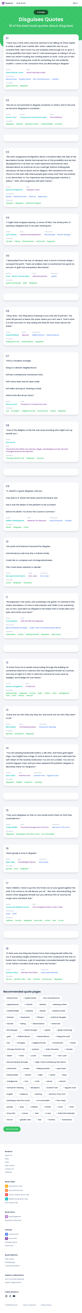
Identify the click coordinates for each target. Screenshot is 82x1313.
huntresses (47, 979)
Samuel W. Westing (47, 727)
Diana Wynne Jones (14, 72)
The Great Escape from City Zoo (35, 827)
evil (7, 411)
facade (9, 241)
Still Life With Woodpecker (32, 621)
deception (19, 734)
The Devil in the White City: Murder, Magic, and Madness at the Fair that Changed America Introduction (37, 450)
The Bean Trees (33, 190)
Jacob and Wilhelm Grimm (17, 907)
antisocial (40, 241)
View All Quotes (12, 1129)
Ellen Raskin (11, 727)
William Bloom (38, 335)
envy (16, 869)
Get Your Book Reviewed (14, 1279)
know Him (38, 920)
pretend (58, 124)
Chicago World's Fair (15, 458)
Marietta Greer (20, 196)
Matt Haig (10, 862)
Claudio (68, 520)
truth (14, 695)
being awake (11, 693)
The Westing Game (27, 727)
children (9, 920)
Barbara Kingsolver (14, 190)
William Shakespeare (15, 520)
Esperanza (42, 196)
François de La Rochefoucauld (33, 117)
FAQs (7, 1162)
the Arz (9, 979)
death (8, 527)
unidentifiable (47, 124)
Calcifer (55, 79)
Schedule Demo (11, 1242)
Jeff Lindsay (11, 234)
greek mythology (13, 283)
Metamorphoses (40, 276)
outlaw (21, 634)
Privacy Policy (46, 1305)
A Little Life (30, 686)
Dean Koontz (11, 404)
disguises (24, 86)
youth (8, 583)
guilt (25, 283)
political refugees (33, 203)
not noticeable (47, 834)
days (54, 693)
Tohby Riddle (11, 827)
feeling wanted (32, 634)
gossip (9, 869)
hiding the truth (12, 342)
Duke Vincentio (56, 520)
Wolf (14, 914)
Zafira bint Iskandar (49, 972)
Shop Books (21, 3)
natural (29, 695)
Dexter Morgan (63, 234)
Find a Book (9, 1259)
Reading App (10, 1262)
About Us (8, 1155)
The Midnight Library (27, 862)
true (8, 695)
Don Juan (33, 576)
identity (19, 124)
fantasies (27, 583)
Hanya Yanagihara (14, 686)
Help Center (9, 1165)
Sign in (75, 3)
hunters (36, 979)
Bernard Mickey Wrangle (16, 628)
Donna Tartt (11, 117)
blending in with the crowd (27, 834)
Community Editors (12, 1266)
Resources (9, 1245)
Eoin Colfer (10, 775)
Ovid (8, 276)
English (19, 782)
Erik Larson (10, 442)
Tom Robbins (11, 621)
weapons (28, 782)
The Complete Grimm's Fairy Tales (47, 907)
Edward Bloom (53, 335)
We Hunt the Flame (29, 972)
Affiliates (8, 1172)
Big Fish (25, 335)
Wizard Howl (11, 79)
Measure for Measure (37, 520)
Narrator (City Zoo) (61, 827)
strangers (15, 411)
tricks (26, 527)
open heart (56, 634)
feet (54, 920)
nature (21, 695)
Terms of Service (29, 1305)
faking (17, 241)
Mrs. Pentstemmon (41, 79)
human (33, 693)
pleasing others (32, 124)
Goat (8, 914)
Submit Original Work (13, 1282)
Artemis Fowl (24, 775)
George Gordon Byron (15, 576)
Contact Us (9, 1169)
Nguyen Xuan (53, 775)
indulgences (64, 693)
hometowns (42, 411)
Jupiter (54, 276)
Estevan (32, 196)
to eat (61, 920)
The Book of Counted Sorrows (34, 404)
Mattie (9, 196)
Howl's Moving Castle (36, 72)
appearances (12, 86)
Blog (7, 1159)
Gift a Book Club (11, 1203)
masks (53, 411)
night (40, 693)
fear (29, 979)
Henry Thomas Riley (20, 276)
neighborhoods (28, 411)
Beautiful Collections (13, 1220)
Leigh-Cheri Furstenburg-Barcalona (45, 628)
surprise (40, 458)
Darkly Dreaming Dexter (30, 234)
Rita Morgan (50, 234)
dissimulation (28, 241)
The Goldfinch (56, 117)
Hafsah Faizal (12, 972)
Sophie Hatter (25, 79)
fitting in (9, 203)
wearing (38, 782)
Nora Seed (43, 862)
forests (18, 920)
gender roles (19, 979)
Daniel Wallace (12, 335)
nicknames (10, 634)
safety (47, 693)
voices (47, 920)
